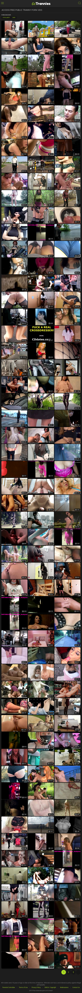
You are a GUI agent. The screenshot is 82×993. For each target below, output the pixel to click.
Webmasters (64, 987)
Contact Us (76, 987)
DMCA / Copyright (50, 987)
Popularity (6, 17)
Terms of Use (23, 987)
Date (13, 17)
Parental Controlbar (8, 987)
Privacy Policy (36, 987)
